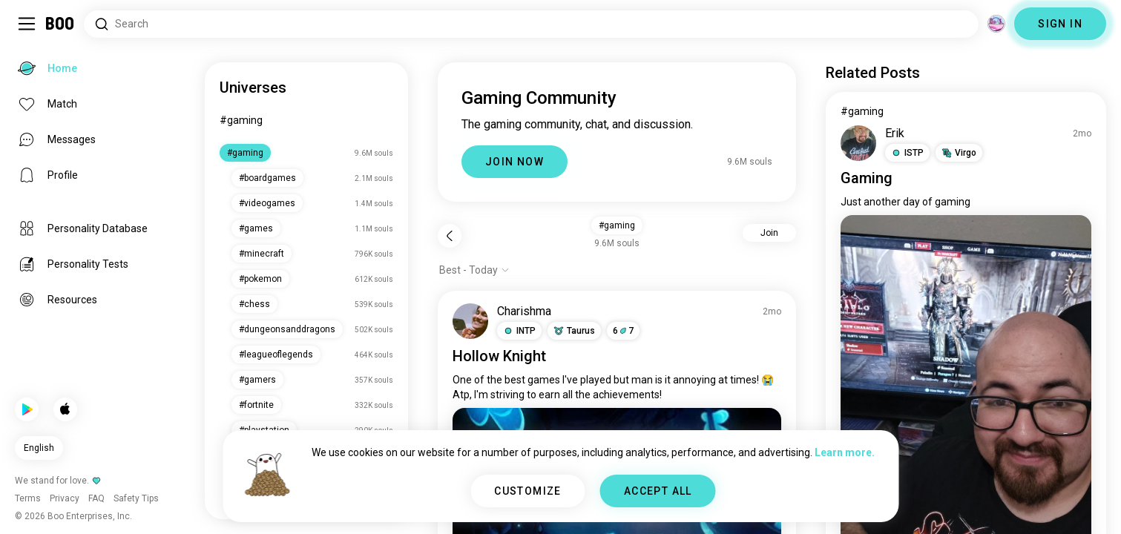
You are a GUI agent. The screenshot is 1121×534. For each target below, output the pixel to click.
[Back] (449, 236)
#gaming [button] (617, 225)
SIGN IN (1060, 24)
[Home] (60, 24)
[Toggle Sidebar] (26, 23)
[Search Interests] (531, 24)
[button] (519, 331)
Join (769, 233)
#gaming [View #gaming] (862, 111)
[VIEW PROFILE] (470, 321)
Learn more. (845, 452)
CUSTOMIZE (528, 491)
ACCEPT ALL (658, 491)
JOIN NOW (514, 162)
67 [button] (623, 331)
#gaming (241, 120)
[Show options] (474, 270)
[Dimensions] (996, 24)
